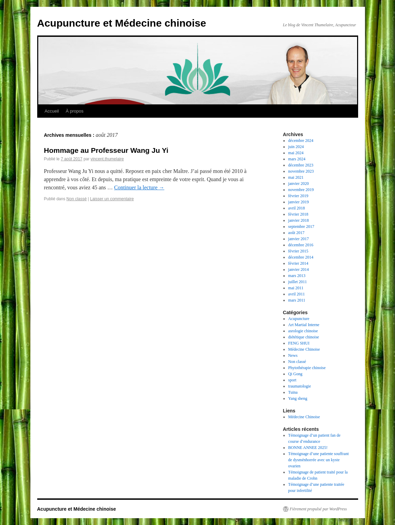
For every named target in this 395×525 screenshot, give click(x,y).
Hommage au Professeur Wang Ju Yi (106, 150)
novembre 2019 (301, 189)
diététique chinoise (303, 337)
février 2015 (298, 251)
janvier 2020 (298, 183)
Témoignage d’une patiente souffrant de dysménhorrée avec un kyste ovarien (318, 459)
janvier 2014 (298, 269)
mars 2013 (296, 275)
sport (292, 380)
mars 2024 (296, 159)
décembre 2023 (300, 165)
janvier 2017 (298, 238)
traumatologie (299, 386)
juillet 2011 (297, 281)
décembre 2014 (300, 257)
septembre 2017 (301, 226)
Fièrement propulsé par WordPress (318, 509)
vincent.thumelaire (107, 159)
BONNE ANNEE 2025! (307, 447)
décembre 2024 (300, 140)
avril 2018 (296, 208)
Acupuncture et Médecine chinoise (121, 23)
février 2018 (298, 214)
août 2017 (296, 232)
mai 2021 (296, 177)
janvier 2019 (298, 202)
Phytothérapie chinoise (307, 367)
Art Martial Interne (303, 324)
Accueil (52, 111)
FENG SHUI (298, 343)
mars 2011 (296, 300)
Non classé (77, 198)
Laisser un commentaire (112, 198)
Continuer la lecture (139, 187)
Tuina (293, 392)
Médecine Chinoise (304, 349)
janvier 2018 (298, 220)
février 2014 (298, 263)
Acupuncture (298, 318)
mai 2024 (296, 152)
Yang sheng (297, 398)
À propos (74, 111)
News (292, 355)
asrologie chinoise (303, 331)
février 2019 (298, 195)
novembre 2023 (301, 171)
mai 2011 (296, 288)
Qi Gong (295, 373)
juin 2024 (296, 146)
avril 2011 (296, 294)
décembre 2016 (300, 245)
